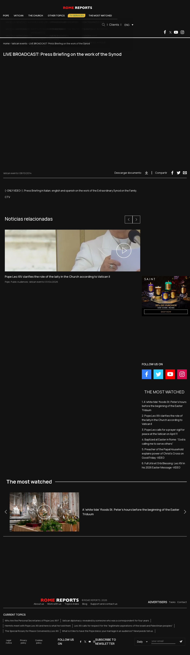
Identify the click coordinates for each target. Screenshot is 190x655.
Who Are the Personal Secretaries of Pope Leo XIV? (32, 620)
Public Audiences (19, 281)
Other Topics (74, 15)
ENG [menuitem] (145, 25)
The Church (54, 15)
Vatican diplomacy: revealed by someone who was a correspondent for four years (105, 620)
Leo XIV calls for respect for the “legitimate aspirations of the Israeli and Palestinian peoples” (123, 625)
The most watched (118, 15)
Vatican (37, 15)
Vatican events (19, 43)
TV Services (95, 15)
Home (6, 43)
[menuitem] (146, 24)
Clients (133, 25)
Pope (24, 15)
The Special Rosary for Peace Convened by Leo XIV (32, 631)
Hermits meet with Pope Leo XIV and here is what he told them (38, 625)
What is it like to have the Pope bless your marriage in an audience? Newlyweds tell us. (107, 631)
